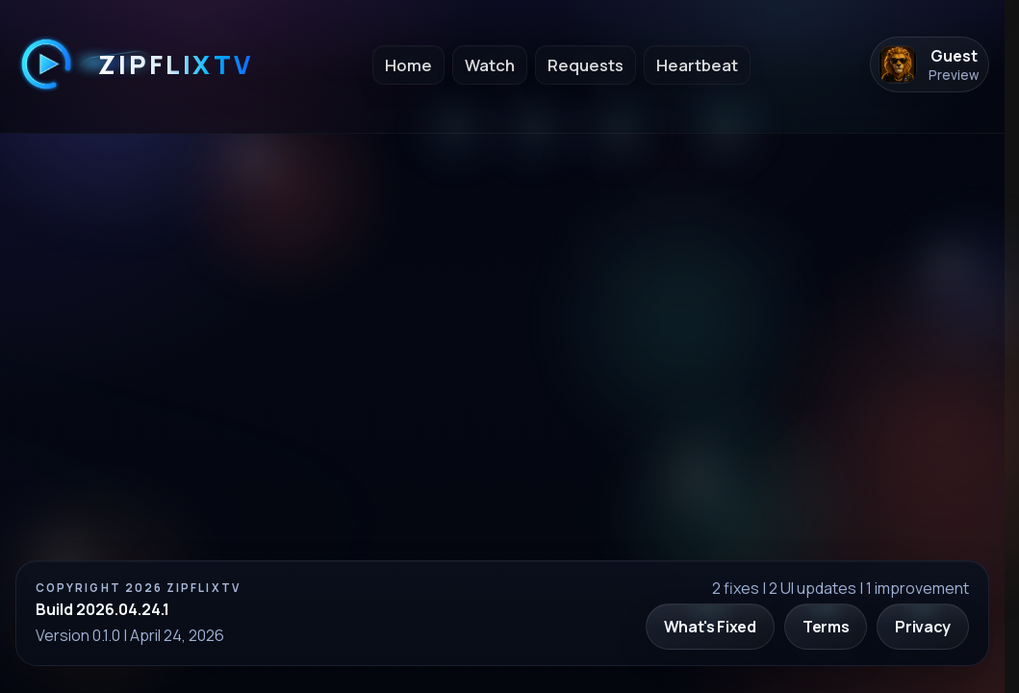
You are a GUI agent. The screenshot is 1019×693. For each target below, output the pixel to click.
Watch (490, 65)
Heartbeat (697, 65)
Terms (825, 626)
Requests (586, 65)
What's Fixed (710, 626)
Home (408, 65)
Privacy (923, 626)
